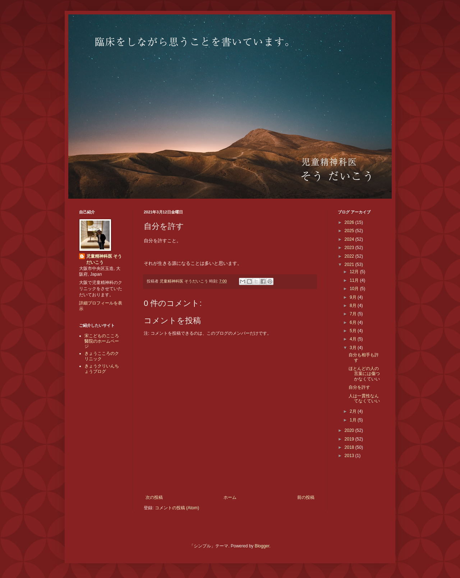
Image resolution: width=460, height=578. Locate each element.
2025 (350, 230)
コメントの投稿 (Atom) (177, 507)
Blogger (262, 545)
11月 (355, 280)
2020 (350, 430)
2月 (354, 411)
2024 (350, 239)
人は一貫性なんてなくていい (364, 398)
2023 (350, 247)
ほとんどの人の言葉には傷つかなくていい (364, 373)
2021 (350, 264)
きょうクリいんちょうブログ (101, 368)
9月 (354, 297)
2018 (350, 447)
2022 (350, 256)
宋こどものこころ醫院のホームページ (101, 341)
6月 (354, 322)
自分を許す (359, 387)
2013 (350, 455)
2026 (350, 222)
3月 (354, 347)
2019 (350, 439)
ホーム (230, 497)
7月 (354, 313)
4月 (354, 339)
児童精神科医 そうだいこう (104, 259)
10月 (355, 288)
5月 (354, 330)
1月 (354, 420)
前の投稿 (305, 497)
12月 (355, 271)
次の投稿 (154, 497)
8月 (354, 305)
